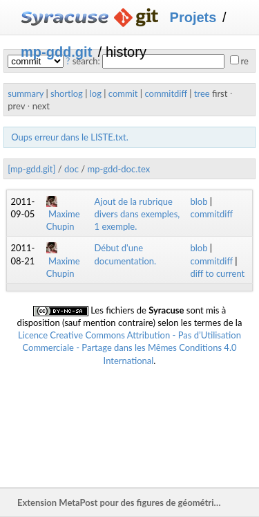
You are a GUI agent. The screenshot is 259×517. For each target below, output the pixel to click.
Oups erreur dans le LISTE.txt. (69, 137)
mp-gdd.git (56, 52)
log (96, 93)
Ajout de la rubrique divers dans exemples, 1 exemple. (137, 214)
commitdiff (165, 93)
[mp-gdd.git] (31, 168)
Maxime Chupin (63, 214)
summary (26, 93)
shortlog (66, 93)
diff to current (217, 273)
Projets (193, 17)
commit (123, 93)
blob (198, 201)
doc (71, 168)
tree (202, 93)
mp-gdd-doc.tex (118, 168)
